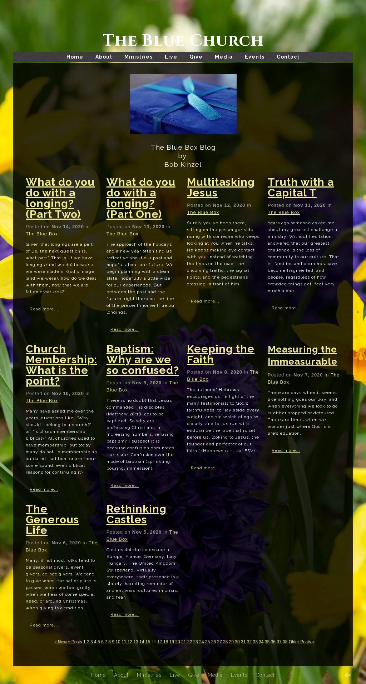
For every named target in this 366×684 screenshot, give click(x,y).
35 (267, 641)
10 (117, 641)
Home (74, 57)
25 (207, 641)
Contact (288, 57)
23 (195, 641)
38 (285, 641)
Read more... (44, 308)
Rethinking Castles (137, 514)
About (103, 57)
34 (261, 641)
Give (196, 57)
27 (219, 641)
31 (243, 641)
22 (189, 641)
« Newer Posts (68, 641)
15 (147, 641)
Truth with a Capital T (301, 187)
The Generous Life (52, 519)
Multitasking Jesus (221, 187)
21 (183, 641)
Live (171, 57)
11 (124, 641)
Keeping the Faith (220, 354)
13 (135, 641)
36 (273, 641)
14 (141, 641)
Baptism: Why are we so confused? (143, 359)
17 (159, 641)
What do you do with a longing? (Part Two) (60, 198)
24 (201, 641)
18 (165, 641)
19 (171, 641)
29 (231, 641)
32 (249, 641)
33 (255, 641)
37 (279, 641)
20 (177, 641)
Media (224, 57)
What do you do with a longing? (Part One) (141, 198)
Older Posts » (302, 641)
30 (237, 641)
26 (213, 641)
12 (130, 641)
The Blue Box (42, 233)
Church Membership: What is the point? (61, 365)
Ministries (138, 57)
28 (225, 641)
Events (254, 57)
